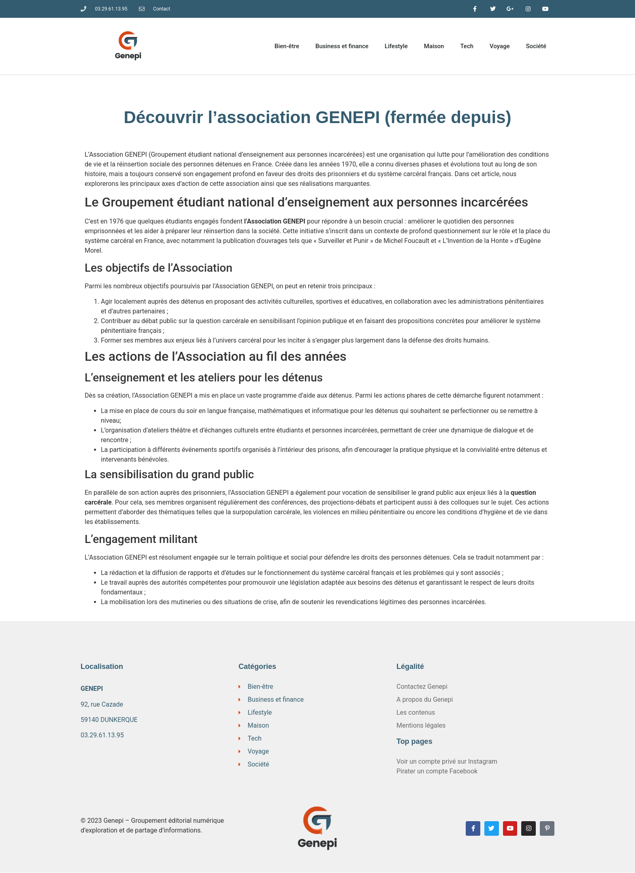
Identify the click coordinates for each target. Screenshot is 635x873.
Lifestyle (396, 46)
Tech (466, 46)
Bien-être (287, 46)
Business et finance (342, 46)
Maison (434, 46)
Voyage (500, 46)
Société (536, 46)
